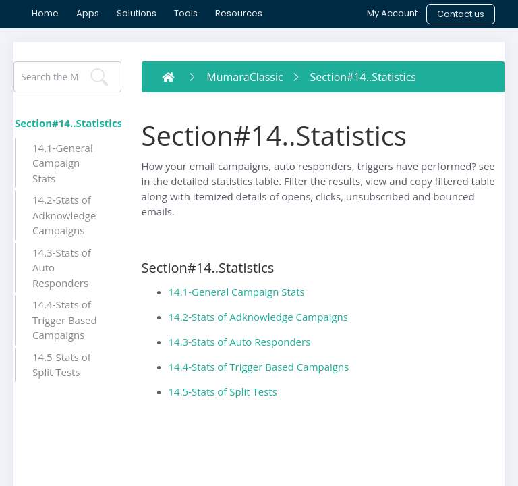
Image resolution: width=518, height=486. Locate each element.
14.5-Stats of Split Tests (223, 391)
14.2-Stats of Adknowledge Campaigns (258, 316)
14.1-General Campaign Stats (237, 291)
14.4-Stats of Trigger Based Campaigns (259, 366)
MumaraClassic (244, 77)
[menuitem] (45, 13)
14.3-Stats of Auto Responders (240, 341)
